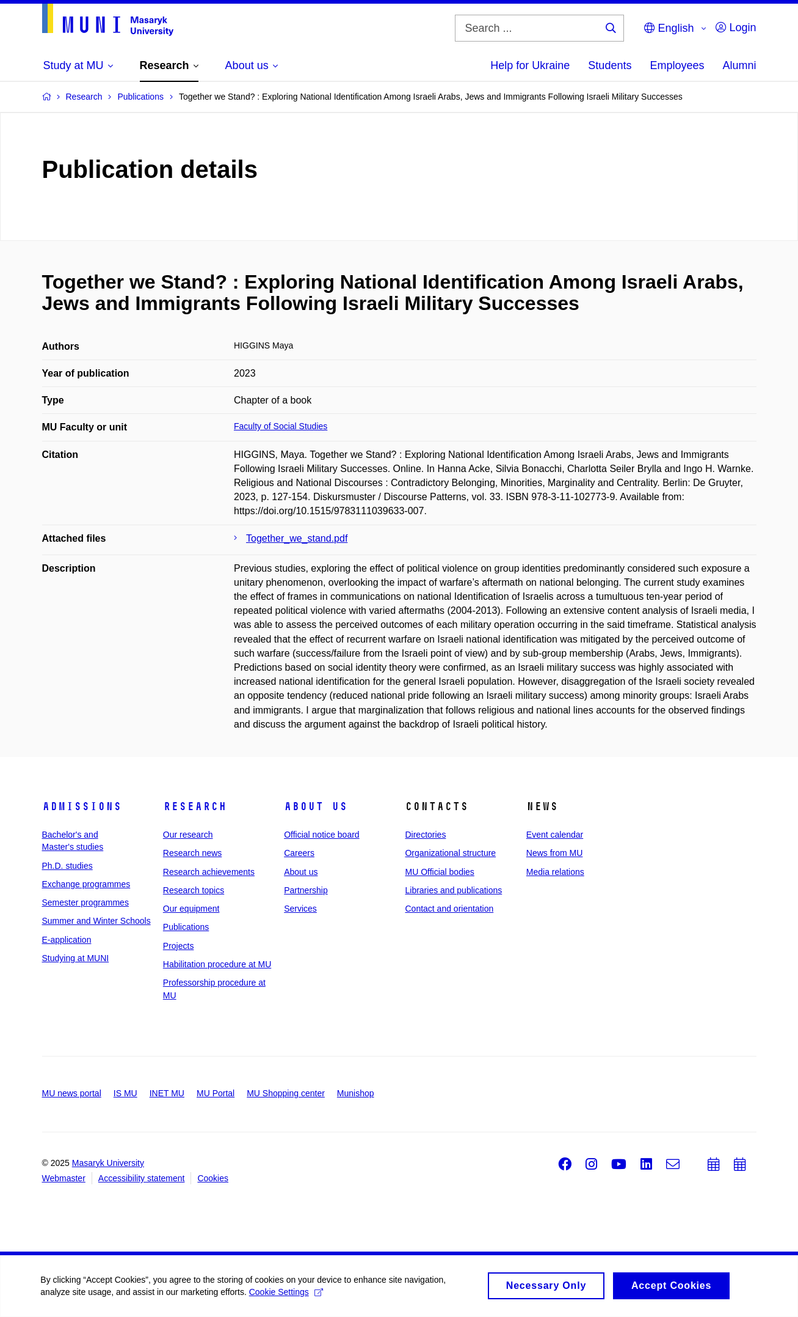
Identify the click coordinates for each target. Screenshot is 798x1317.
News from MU (554, 853)
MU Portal (215, 1093)
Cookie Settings (288, 1295)
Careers (299, 853)
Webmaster (63, 1178)
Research (195, 806)
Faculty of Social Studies (280, 426)
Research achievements (209, 872)
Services (300, 908)
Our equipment (191, 908)
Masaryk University (108, 1163)
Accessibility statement (141, 1178)
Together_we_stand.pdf (296, 538)
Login (736, 27)
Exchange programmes (86, 884)
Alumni (739, 65)
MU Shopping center (286, 1093)
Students (609, 65)
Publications (186, 927)
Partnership (306, 890)
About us (315, 806)
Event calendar (554, 834)
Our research (188, 834)
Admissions (82, 806)
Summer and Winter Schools (96, 921)
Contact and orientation (449, 908)
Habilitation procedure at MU (217, 964)
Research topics (193, 890)
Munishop (355, 1093)
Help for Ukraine (530, 65)
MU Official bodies (439, 872)
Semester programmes (85, 902)
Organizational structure (450, 853)
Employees (677, 65)
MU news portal (71, 1093)
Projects (178, 946)
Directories (425, 834)
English (669, 28)
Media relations (555, 872)
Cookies (212, 1178)
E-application (67, 940)
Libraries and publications (453, 890)
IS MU (125, 1093)
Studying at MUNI (75, 958)
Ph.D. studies (67, 866)
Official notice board (321, 834)
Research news (192, 853)
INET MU (167, 1093)
